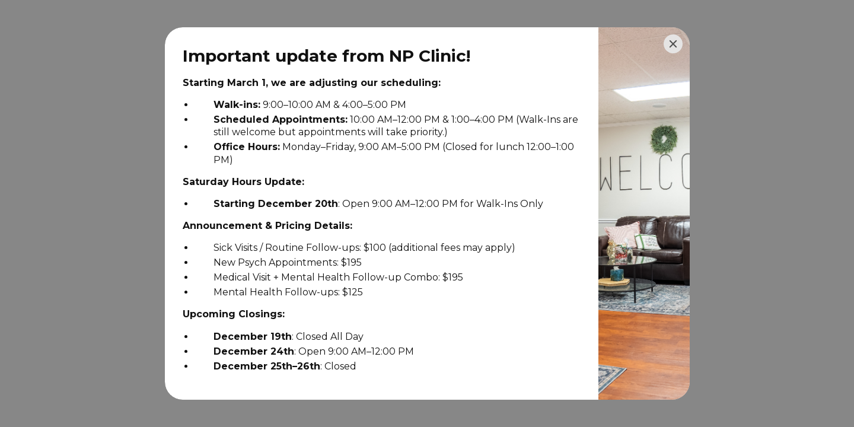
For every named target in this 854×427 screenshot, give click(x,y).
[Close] (673, 43)
